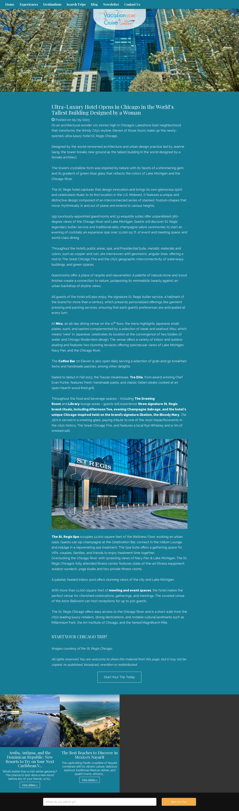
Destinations (52, 4)
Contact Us (132, 4)
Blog (94, 4)
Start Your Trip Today (119, 677)
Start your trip (178, 801)
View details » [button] (30, 784)
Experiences (29, 4)
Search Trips (76, 4)
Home (9, 4)
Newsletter (111, 4)
